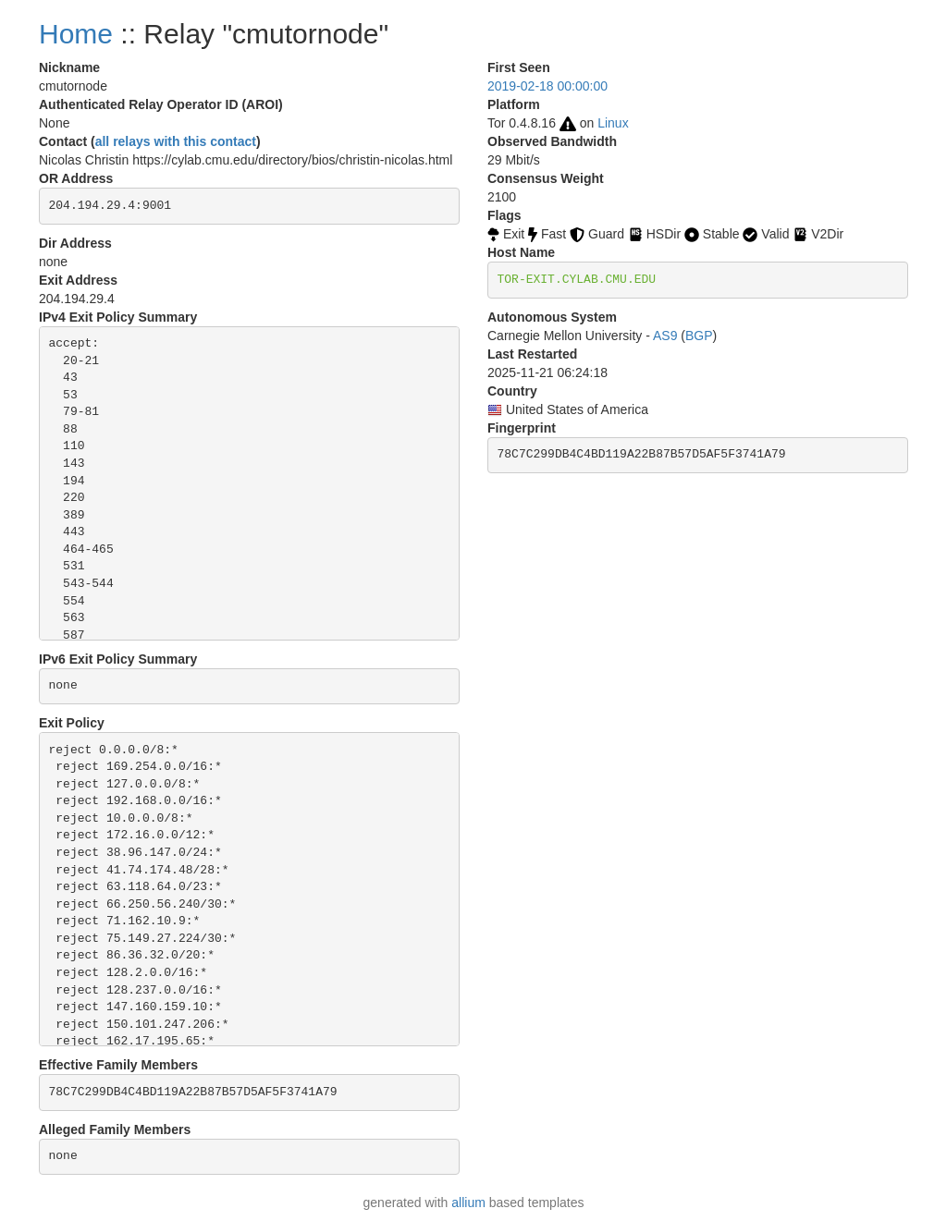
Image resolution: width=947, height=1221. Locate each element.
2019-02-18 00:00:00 (547, 86)
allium (468, 1202)
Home (76, 33)
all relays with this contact (175, 141)
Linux (612, 123)
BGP (699, 335)
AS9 (665, 335)
